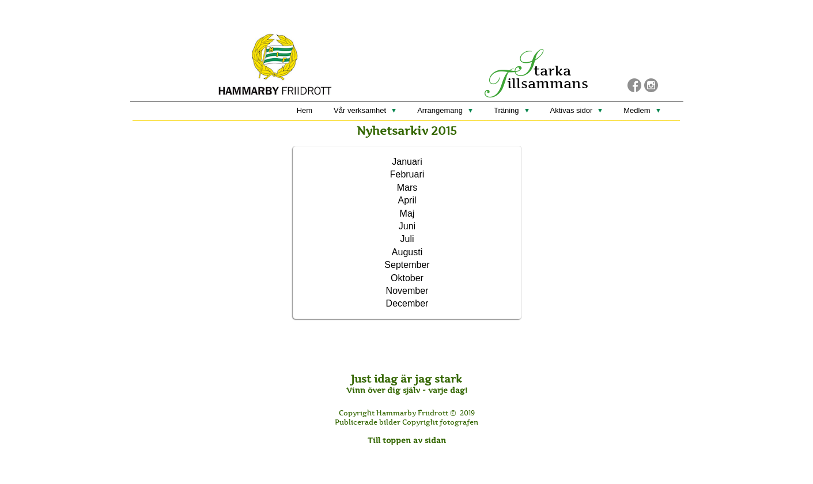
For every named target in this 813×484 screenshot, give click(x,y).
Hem (304, 110)
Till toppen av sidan (407, 440)
